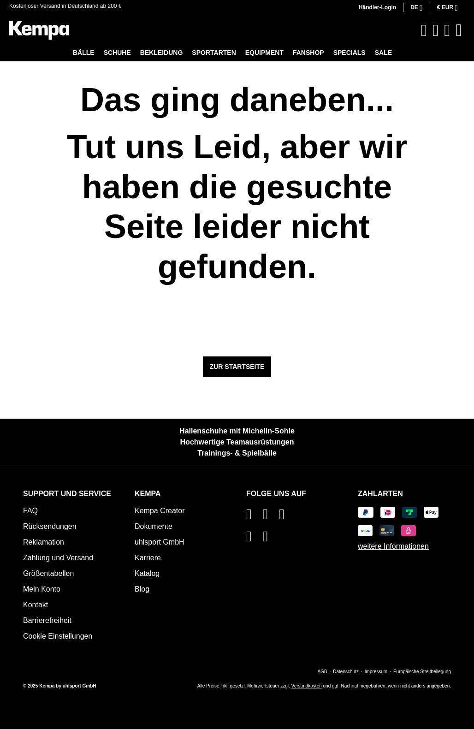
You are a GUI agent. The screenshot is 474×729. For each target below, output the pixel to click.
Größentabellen (48, 573)
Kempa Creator (160, 511)
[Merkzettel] (435, 30)
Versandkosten (306, 685)
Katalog (147, 573)
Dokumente (153, 526)
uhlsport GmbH (159, 542)
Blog (142, 589)
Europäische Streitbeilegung (422, 671)
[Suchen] (424, 30)
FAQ (30, 511)
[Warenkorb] (459, 30)
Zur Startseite (237, 366)
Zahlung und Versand (58, 558)
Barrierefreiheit (47, 620)
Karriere (148, 558)
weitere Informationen (393, 546)
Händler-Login (377, 7)
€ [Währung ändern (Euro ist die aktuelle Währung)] (446, 7)
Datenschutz (346, 671)
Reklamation (43, 542)
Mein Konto (41, 589)
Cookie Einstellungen (57, 636)
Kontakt (35, 605)
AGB (322, 671)
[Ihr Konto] (447, 30)
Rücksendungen (50, 526)
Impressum (376, 671)
